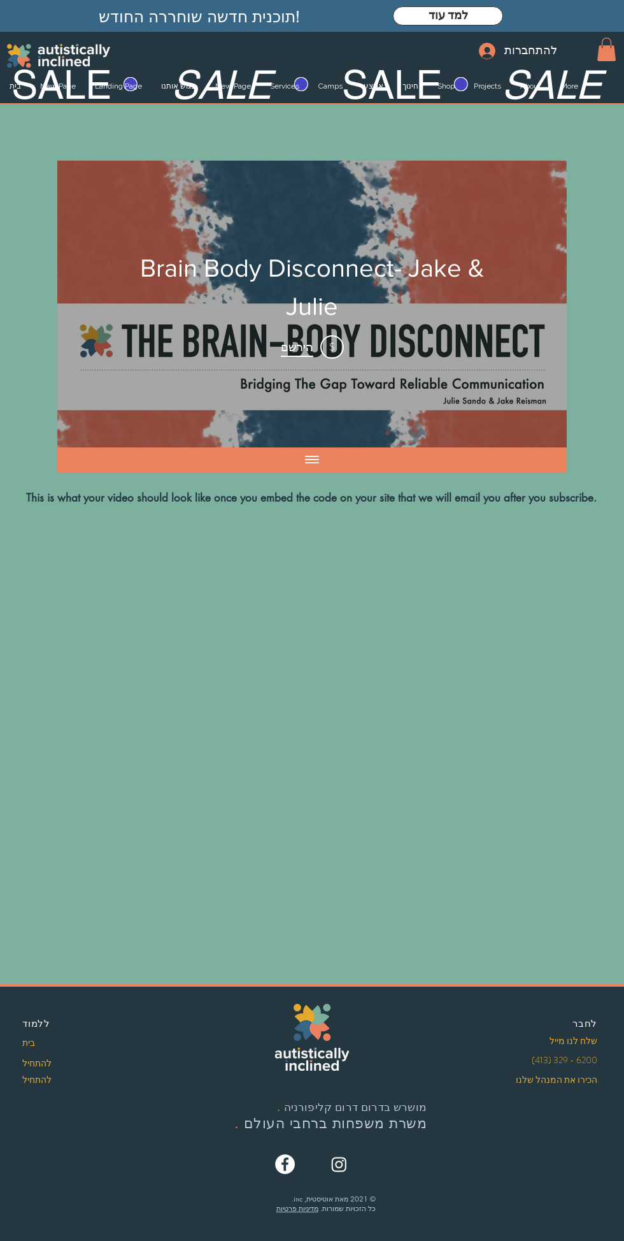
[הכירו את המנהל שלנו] (550, 1080)
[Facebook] (285, 1164)
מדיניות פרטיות (297, 1208)
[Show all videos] (312, 460)
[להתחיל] (65, 1064)
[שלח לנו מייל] (554, 1041)
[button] (606, 49)
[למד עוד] (448, 15)
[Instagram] (339, 1164)
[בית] (65, 1043)
